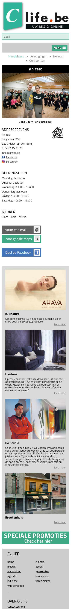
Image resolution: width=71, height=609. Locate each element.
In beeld (40, 562)
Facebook (11, 157)
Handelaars (16, 56)
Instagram (12, 161)
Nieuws (11, 566)
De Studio (12, 443)
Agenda (11, 576)
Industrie (12, 581)
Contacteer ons (16, 606)
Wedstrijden (14, 571)
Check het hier (38, 541)
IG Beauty (12, 313)
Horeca (58, 56)
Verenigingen (38, 56)
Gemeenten (37, 60)
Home (10, 562)
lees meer (60, 324)
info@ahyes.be (11, 153)
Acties (39, 566)
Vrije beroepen (15, 586)
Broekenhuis (14, 517)
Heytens (11, 374)
